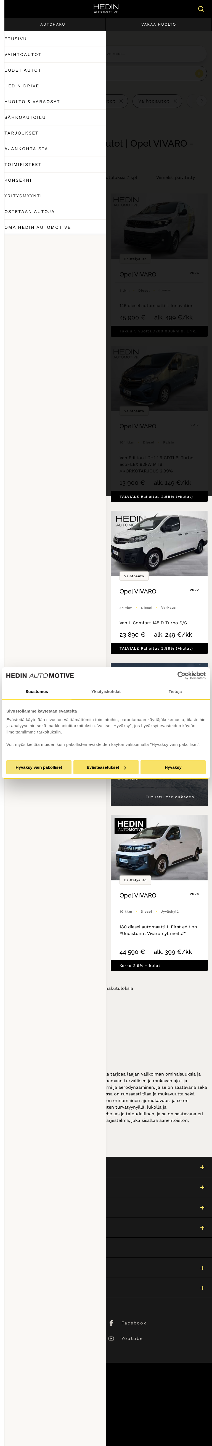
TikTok (30, 1353)
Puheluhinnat (21, 1410)
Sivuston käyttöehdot (30, 1402)
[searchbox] (112, 53)
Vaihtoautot (154, 101)
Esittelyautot (98, 101)
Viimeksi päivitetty (175, 177)
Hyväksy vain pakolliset (39, 767)
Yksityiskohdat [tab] (106, 691)
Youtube (132, 1338)
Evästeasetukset (106, 767)
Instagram (35, 1338)
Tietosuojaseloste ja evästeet (38, 1417)
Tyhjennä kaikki (34, 101)
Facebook (134, 1323)
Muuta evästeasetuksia (31, 1432)
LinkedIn (33, 1323)
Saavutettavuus (23, 1425)
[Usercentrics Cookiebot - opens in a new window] (181, 675)
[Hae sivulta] (200, 8)
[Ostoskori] (184, 9)
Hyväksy (173, 767)
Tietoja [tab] (175, 691)
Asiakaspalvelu (22, 1247)
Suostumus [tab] (36, 691)
